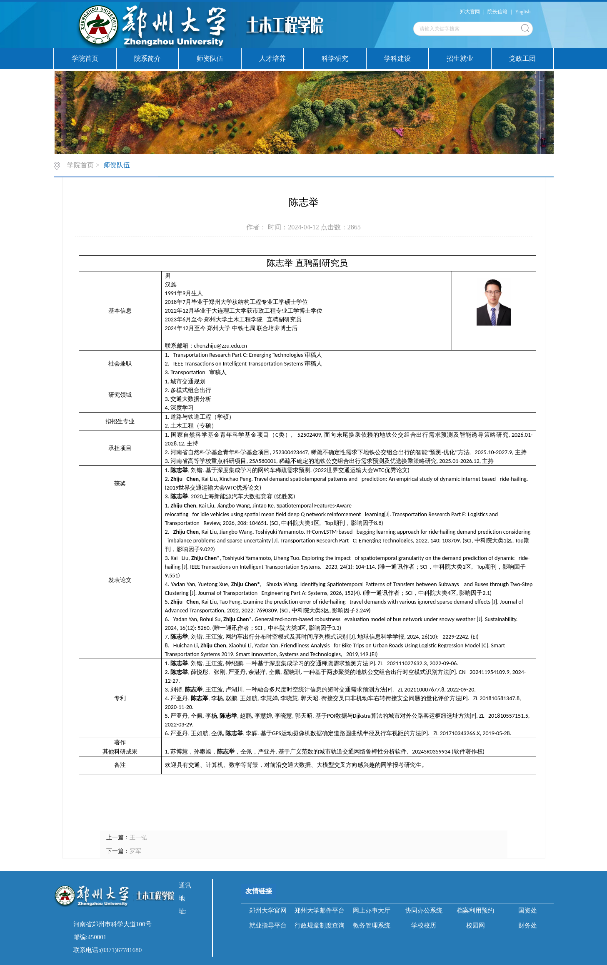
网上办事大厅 (371, 910)
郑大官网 (470, 12)
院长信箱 (497, 12)
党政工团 (522, 58)
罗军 (135, 851)
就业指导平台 (268, 925)
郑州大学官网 (268, 910)
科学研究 (335, 58)
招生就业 (460, 58)
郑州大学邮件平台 (320, 910)
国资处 (527, 910)
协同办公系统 (423, 910)
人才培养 (272, 58)
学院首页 (85, 58)
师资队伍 (210, 58)
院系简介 (147, 58)
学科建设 (397, 58)
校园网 (475, 925)
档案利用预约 (475, 910)
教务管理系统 (371, 925)
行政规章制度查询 (320, 925)
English (523, 12)
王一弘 (138, 837)
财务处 (527, 925)
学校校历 (423, 925)
